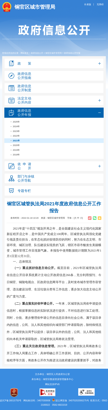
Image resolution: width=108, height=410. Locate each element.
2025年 (16, 121)
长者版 (88, 4)
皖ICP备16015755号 (10, 400)
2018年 (16, 154)
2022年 (16, 136)
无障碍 (100, 4)
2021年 (16, 140)
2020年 (16, 145)
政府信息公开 (37, 53)
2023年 (16, 131)
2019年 (16, 150)
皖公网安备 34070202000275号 (70, 400)
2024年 (16, 126)
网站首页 (24, 53)
